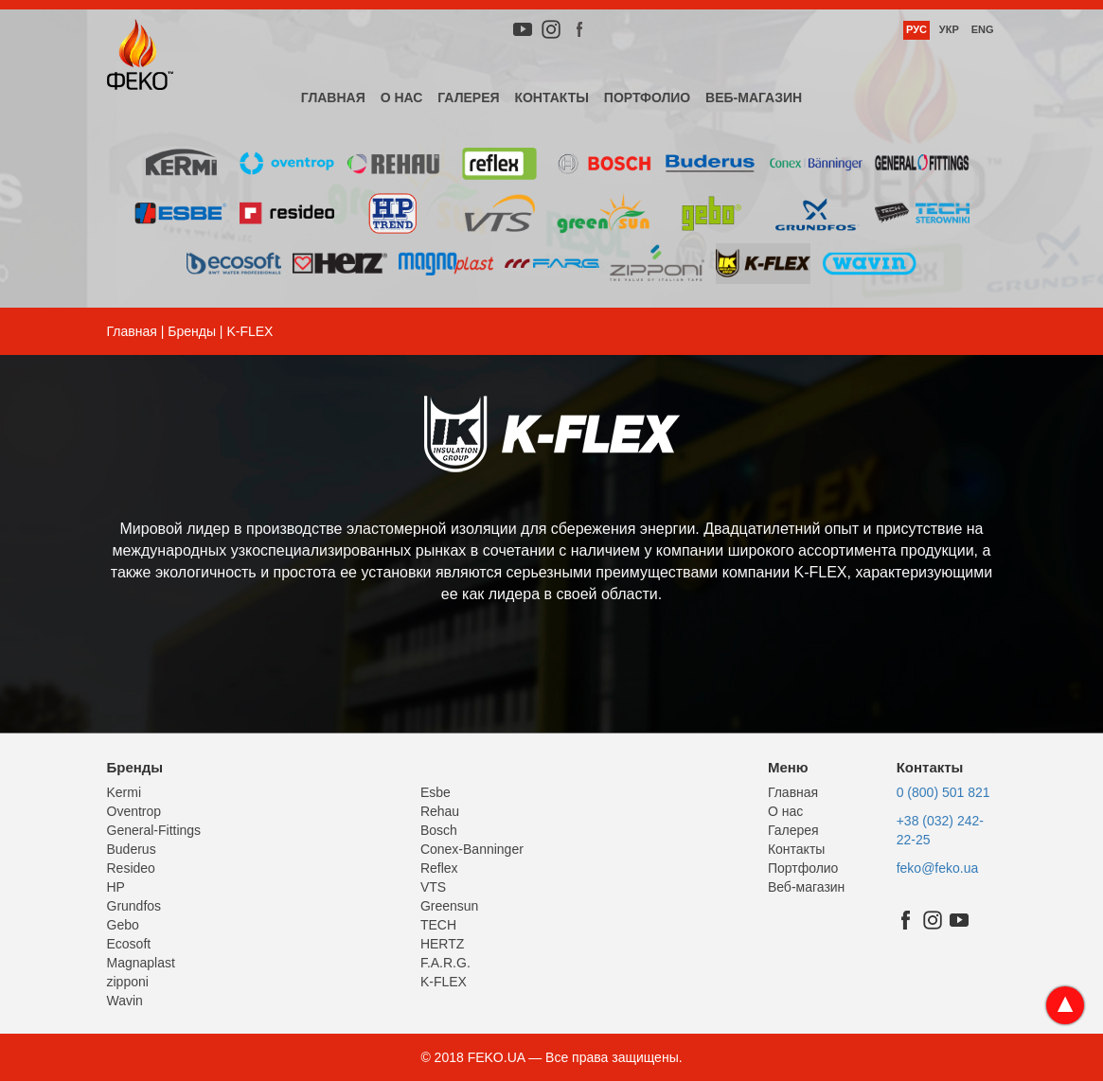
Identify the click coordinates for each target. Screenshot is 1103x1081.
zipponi (128, 981)
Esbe (435, 792)
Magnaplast (141, 962)
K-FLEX (443, 981)
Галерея (468, 97)
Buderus (131, 849)
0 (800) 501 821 (943, 792)
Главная (333, 97)
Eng (982, 29)
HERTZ (442, 943)
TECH (438, 924)
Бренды (192, 331)
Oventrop (134, 811)
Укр (949, 29)
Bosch (438, 830)
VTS (433, 887)
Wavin (125, 1000)
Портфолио (647, 97)
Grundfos (134, 905)
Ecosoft (129, 943)
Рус (916, 29)
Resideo (131, 868)
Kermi (124, 792)
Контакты (551, 97)
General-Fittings (154, 830)
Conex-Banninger (472, 849)
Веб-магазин (753, 97)
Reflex (439, 868)
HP (116, 887)
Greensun (449, 905)
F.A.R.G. (445, 962)
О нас (402, 97)
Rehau (439, 811)
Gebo (123, 924)
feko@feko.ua (938, 868)
